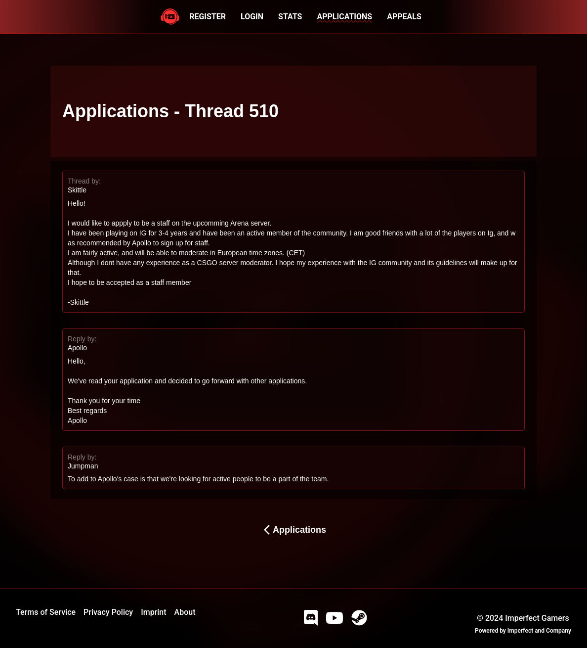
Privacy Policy (108, 612)
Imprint (153, 612)
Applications (293, 530)
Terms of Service (46, 612)
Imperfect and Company (539, 630)
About (185, 612)
